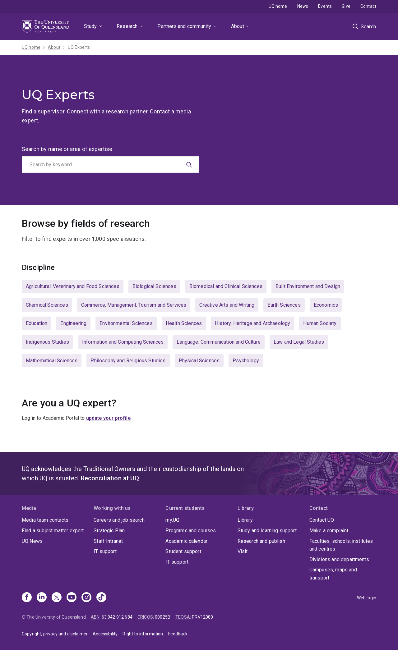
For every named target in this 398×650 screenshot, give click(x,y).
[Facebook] (27, 597)
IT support (105, 551)
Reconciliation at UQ (110, 478)
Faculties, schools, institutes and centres (341, 545)
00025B (162, 617)
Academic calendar (186, 541)
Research (127, 26)
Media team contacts (45, 520)
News (302, 6)
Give (346, 6)
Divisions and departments (339, 559)
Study (90, 26)
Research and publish (261, 541)
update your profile (108, 418)
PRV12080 (202, 617)
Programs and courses (190, 530)
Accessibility (105, 633)
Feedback (177, 633)
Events (325, 6)
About (237, 26)
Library (245, 520)
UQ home (278, 6)
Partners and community (184, 26)
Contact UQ (321, 520)
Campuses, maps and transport (333, 574)
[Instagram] (86, 597)
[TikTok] (101, 597)
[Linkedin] (42, 597)
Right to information (143, 633)
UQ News (32, 541)
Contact (368, 6)
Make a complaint (329, 530)
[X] (57, 597)
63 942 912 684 (117, 617)
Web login (366, 597)
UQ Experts (79, 47)
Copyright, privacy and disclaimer (55, 633)
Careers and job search (119, 520)
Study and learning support (267, 530)
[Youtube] (71, 597)
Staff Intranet (108, 541)
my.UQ (172, 520)
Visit (243, 551)
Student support (183, 551)
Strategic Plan (109, 530)
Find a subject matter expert (53, 530)
